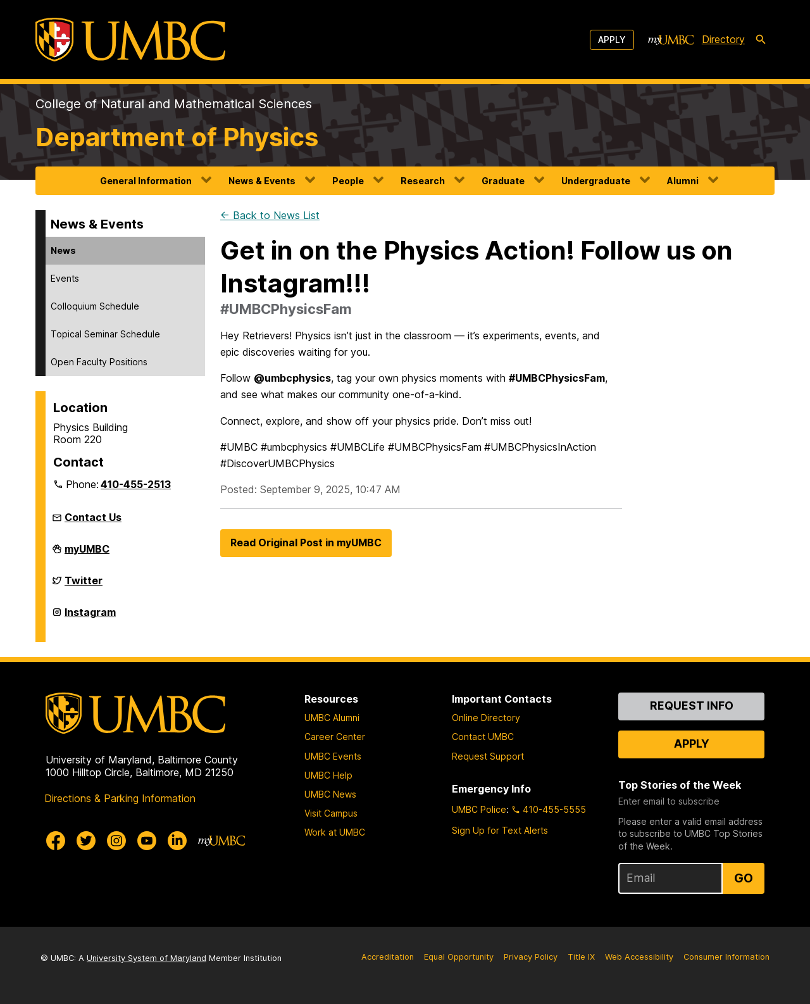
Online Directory (486, 717)
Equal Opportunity (459, 957)
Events (65, 278)
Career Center (334, 736)
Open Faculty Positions (99, 361)
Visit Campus (331, 813)
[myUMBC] (670, 40)
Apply (612, 39)
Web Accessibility (639, 957)
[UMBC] (130, 39)
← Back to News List (270, 215)
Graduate (503, 180)
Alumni (683, 180)
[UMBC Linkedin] (177, 841)
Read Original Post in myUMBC (306, 542)
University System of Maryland (146, 958)
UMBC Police (479, 809)
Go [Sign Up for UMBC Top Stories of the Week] (743, 878)
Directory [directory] (723, 39)
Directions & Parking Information (120, 798)
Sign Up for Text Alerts (500, 830)
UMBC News (330, 794)
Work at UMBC (334, 832)
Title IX (581, 957)
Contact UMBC (483, 736)
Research (423, 180)
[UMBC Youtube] (147, 841)
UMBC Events (332, 756)
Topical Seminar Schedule (105, 334)
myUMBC (87, 554)
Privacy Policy (531, 957)
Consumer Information (726, 957)
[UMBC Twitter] (86, 841)
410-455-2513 (136, 484)
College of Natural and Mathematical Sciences (173, 103)
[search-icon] (761, 40)
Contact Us (93, 517)
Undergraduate (595, 180)
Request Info (691, 705)
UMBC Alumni (331, 717)
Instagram (90, 617)
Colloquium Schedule (95, 306)
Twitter (84, 585)
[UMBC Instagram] (116, 841)
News (63, 250)
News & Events (262, 180)
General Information (146, 180)
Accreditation (387, 957)
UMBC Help (328, 775)
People (348, 180)
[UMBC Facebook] (56, 841)
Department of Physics (176, 137)
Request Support (488, 756)
